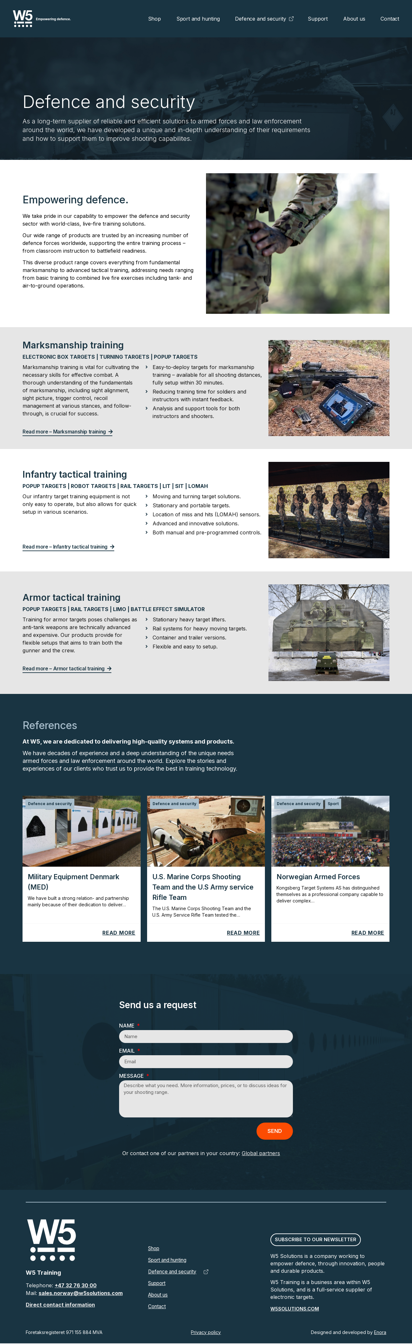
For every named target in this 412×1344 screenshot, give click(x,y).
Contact (389, 18)
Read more (118, 933)
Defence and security (260, 18)
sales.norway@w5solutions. (75, 1293)
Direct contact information (60, 1305)
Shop (154, 18)
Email (127, 1051)
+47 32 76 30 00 (76, 1286)
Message (132, 1076)
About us (354, 18)
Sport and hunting (198, 18)
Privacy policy (206, 1333)
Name (127, 1026)
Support (318, 18)
